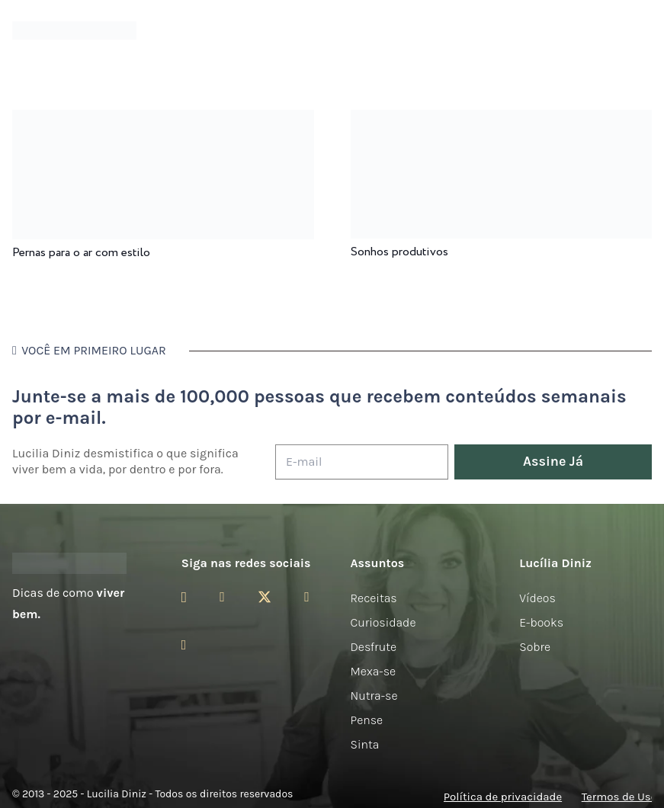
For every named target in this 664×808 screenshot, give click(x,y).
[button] (641, 31)
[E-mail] (361, 462)
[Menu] (176, 30)
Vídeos (537, 598)
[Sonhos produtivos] (502, 120)
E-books (541, 622)
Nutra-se (374, 695)
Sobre (534, 647)
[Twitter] (264, 597)
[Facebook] (222, 597)
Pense (367, 720)
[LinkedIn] (184, 645)
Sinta (365, 744)
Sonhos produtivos (399, 252)
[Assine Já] (553, 462)
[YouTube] (307, 597)
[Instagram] (184, 597)
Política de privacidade (503, 796)
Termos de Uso (619, 796)
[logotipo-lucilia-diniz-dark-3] (74, 30)
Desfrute (374, 647)
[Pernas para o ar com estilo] (163, 120)
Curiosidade (383, 622)
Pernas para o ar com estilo (81, 252)
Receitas (374, 598)
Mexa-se (373, 671)
